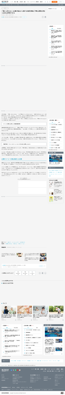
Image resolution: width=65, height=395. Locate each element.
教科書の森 (45, 380)
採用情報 (18, 387)
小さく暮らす (53, 134)
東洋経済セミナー (33, 381)
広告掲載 (30, 387)
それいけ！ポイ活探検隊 (55, 145)
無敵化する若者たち (57, 196)
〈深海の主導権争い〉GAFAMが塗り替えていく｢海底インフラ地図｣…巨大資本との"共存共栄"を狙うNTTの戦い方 (50, 350)
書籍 (41, 1)
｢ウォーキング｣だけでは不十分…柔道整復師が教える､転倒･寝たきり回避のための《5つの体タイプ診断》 (56, 316)
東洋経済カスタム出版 (47, 378)
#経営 (50, 175)
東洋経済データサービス (34, 380)
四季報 (37, 1)
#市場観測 (50, 172)
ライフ (21, 4)
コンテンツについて (58, 378)
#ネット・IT (55, 172)
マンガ (28, 1)
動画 (24, 1)
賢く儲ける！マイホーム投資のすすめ (56, 137)
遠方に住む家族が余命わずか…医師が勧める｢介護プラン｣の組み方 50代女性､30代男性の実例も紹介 (9, 316)
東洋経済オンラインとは (52, 8)
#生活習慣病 (21, 242)
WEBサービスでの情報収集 (6, 389)
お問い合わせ (50, 389)
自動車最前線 (53, 127)
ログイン (60, 1)
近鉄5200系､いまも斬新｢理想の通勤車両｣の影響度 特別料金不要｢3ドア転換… (56, 36)
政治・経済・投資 (9, 4)
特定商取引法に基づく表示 (28, 389)
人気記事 (21, 1)
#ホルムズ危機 (51, 170)
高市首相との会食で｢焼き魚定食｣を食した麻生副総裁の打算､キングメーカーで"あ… (56, 47)
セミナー (32, 1)
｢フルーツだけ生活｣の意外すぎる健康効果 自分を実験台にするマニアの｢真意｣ (32, 255)
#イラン (56, 174)
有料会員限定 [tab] (59, 28)
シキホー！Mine (15, 383)
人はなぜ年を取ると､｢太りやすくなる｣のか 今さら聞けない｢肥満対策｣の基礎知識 (8, 255)
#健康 (8, 242)
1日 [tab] (52, 122)
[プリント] (45, 17)
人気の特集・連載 (53, 120)
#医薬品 (14, 243)
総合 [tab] (52, 28)
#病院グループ (20, 243)
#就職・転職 (60, 172)
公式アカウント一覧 (24, 387)
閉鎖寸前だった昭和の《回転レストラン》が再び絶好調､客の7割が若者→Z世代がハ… (56, 31)
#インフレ (60, 174)
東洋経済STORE (15, 380)
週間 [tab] (59, 122)
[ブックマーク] (43, 17)
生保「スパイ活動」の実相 (55, 147)
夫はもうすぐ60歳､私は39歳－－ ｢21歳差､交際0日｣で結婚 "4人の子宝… (56, 42)
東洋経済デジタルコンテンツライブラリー (19, 381)
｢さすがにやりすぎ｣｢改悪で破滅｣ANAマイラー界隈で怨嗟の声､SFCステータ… (56, 52)
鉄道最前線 (3, 380)
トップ (12, 1)
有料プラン (56, 380)
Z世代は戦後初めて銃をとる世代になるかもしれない (58, 183)
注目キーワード (52, 167)
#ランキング (60, 170)
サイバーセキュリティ (5, 378)
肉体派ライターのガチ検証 (30, 345)
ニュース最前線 (53, 142)
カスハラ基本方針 (44, 389)
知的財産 (21, 389)
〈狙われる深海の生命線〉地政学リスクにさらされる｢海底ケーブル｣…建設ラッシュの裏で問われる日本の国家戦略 (49, 341)
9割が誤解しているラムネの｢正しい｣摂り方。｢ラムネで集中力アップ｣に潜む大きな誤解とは (24, 316)
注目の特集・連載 (52, 152)
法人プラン (56, 381)
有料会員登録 (54, 1)
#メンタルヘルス (14, 242)
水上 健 (4, 265)
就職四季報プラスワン (54, 129)
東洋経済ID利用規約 (37, 389)
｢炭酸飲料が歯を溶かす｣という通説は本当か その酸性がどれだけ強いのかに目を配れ (32, 259)
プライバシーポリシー (15, 389)
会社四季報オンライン (16, 378)
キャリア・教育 (16, 4)
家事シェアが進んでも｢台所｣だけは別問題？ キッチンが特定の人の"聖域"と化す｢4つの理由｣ (40, 316)
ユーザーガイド (57, 383)
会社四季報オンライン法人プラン (35, 378)
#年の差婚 (56, 170)
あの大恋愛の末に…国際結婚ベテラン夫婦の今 (56, 132)
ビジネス (3, 4)
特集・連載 (16, 1)
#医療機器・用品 (8, 243)
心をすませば (56, 189)
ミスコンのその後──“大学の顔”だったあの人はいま (56, 124)
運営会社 (13, 387)
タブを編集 (61, 4)
